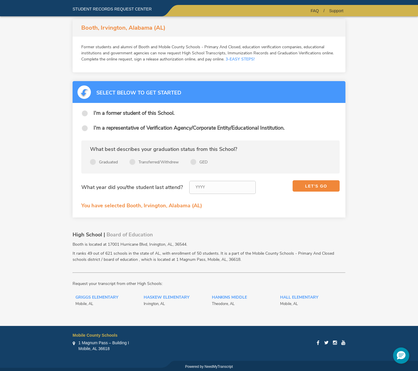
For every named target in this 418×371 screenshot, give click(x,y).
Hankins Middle (229, 297)
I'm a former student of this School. (133, 113)
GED (203, 162)
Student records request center (112, 9)
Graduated (108, 162)
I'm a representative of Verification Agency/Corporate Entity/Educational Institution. (188, 127)
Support (336, 10)
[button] (401, 355)
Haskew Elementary (167, 297)
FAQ (315, 10)
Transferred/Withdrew (158, 162)
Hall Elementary (299, 297)
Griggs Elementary (96, 297)
